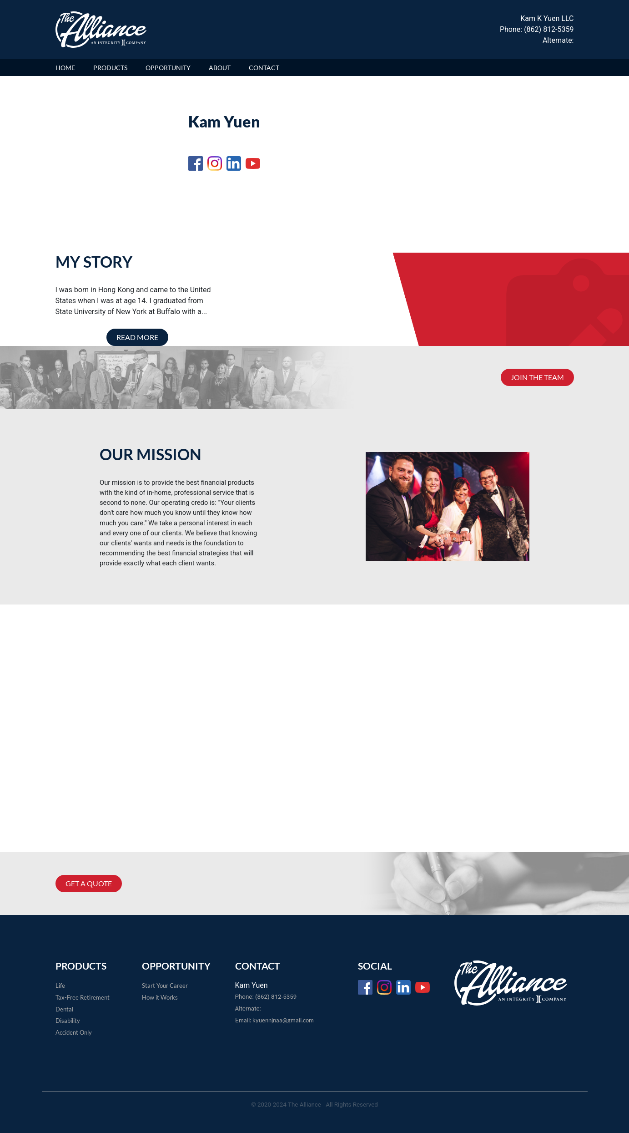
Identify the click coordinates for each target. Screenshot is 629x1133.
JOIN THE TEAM (537, 377)
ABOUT (220, 67)
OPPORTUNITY (168, 67)
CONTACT (264, 67)
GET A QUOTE (88, 883)
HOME (65, 67)
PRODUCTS (110, 67)
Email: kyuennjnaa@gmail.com (274, 1020)
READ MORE (137, 337)
